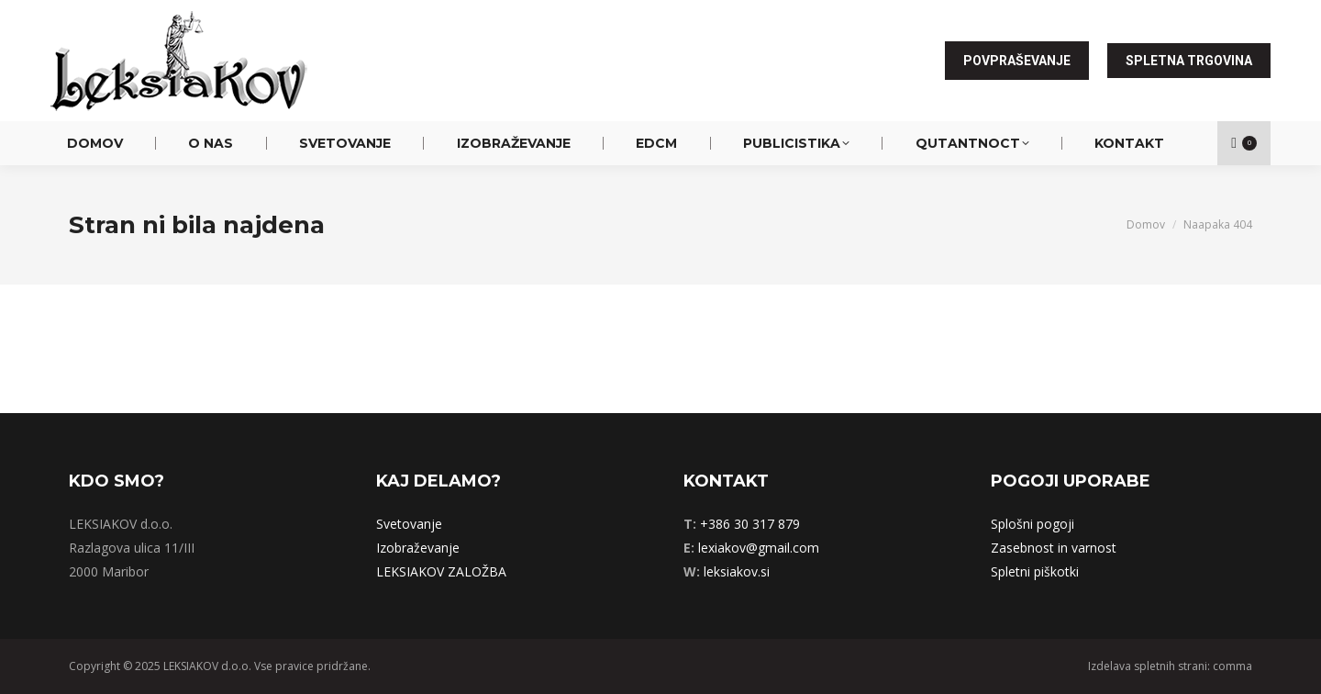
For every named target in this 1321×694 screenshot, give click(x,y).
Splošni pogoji (1032, 523)
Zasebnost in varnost (1053, 547)
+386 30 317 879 (750, 523)
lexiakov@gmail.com (758, 547)
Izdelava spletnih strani (1147, 666)
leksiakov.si (737, 571)
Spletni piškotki (1035, 571)
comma (1232, 666)
